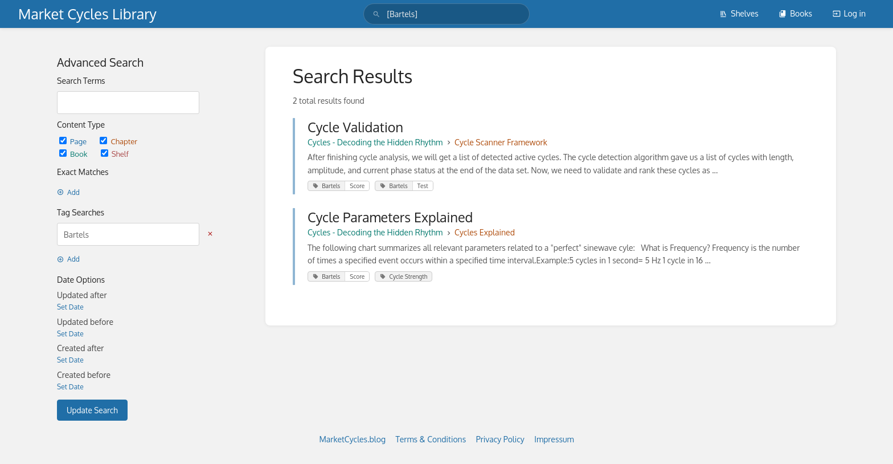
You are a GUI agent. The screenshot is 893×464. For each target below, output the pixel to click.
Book (74, 153)
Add (68, 192)
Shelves (739, 13)
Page (73, 141)
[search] (446, 14)
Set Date (70, 307)
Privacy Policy (500, 439)
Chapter (118, 141)
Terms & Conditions (431, 439)
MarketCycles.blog (352, 439)
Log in (849, 13)
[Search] (376, 14)
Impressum (554, 439)
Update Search (92, 410)
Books (795, 13)
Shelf (115, 153)
